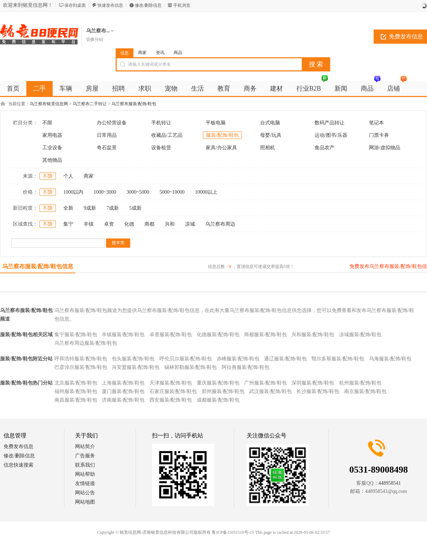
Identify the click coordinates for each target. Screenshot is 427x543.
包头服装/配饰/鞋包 (133, 358)
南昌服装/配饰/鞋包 (75, 400)
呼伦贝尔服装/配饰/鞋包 (185, 358)
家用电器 (52, 135)
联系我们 (85, 465)
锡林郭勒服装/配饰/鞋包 (190, 367)
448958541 (390, 483)
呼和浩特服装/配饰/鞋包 (80, 358)
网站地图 (85, 502)
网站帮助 (85, 474)
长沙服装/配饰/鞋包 (317, 391)
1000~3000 (105, 192)
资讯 (160, 52)
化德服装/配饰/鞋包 (218, 334)
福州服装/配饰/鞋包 (75, 391)
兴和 (170, 224)
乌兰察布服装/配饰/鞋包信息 (38, 266)
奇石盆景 (107, 147)
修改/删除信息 (148, 5)
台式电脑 (270, 122)
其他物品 (52, 160)
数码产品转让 (329, 122)
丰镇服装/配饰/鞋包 (123, 334)
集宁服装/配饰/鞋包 (75, 334)
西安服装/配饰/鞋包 (170, 400)
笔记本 (376, 122)
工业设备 (52, 147)
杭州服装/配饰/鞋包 (360, 383)
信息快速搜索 (18, 465)
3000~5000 (138, 192)
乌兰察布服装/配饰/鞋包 (134, 103)
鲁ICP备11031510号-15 (233, 532)
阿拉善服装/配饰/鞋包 (245, 367)
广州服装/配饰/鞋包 (265, 383)
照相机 (267, 147)
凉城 (190, 224)
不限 (47, 122)
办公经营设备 (112, 122)
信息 (124, 52)
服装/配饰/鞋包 (222, 135)
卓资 (109, 224)
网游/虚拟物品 (384, 147)
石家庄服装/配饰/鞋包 (173, 391)
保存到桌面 (75, 5)
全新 (68, 208)
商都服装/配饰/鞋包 (265, 334)
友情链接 (85, 483)
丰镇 (89, 224)
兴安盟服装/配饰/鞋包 (135, 367)
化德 (129, 224)
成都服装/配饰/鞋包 (218, 400)
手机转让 (161, 122)
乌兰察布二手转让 (90, 103)
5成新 (135, 208)
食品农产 (324, 147)
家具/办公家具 (221, 147)
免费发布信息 (18, 446)
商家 (142, 52)
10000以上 (206, 192)
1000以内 (73, 192)
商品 (178, 52)
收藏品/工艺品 (167, 135)
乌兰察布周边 (220, 224)
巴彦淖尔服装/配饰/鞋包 (80, 367)
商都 (149, 224)
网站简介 (85, 446)
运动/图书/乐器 (331, 135)
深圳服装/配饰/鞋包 (312, 383)
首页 (13, 88)
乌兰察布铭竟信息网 (49, 103)
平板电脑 (216, 122)
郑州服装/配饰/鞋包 (223, 391)
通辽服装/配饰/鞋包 (285, 358)
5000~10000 (172, 192)
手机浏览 (181, 5)
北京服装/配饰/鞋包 (75, 383)
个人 (68, 176)
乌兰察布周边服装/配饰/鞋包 (85, 343)
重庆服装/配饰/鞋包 (218, 383)
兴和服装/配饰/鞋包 (312, 334)
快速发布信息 (110, 5)
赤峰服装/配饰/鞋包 (238, 358)
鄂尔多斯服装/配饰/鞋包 (337, 358)
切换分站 (94, 39)
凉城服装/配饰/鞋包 (360, 334)
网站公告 (85, 492)
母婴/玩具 (270, 135)
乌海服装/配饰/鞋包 (390, 358)
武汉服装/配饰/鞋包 (270, 391)
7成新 (112, 208)
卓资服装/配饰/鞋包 (170, 334)
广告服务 (85, 455)
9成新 (90, 208)
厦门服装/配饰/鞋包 (123, 391)
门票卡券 (379, 135)
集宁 (68, 224)
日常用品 (107, 135)
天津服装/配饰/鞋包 (170, 383)
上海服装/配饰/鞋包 (123, 383)
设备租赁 (161, 147)
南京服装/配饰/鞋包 (365, 391)
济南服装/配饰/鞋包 (123, 400)
